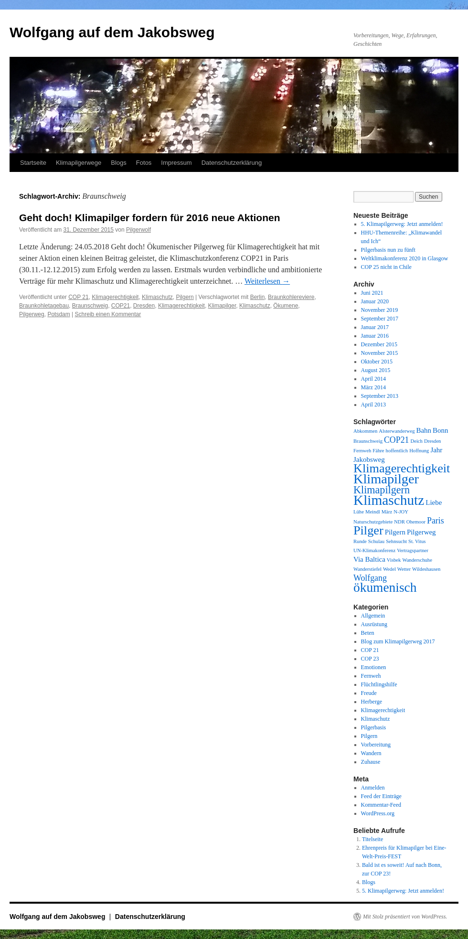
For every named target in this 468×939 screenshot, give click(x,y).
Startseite (33, 162)
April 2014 (373, 378)
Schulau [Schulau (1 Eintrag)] (376, 541)
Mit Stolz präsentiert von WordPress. (405, 916)
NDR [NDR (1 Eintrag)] (399, 521)
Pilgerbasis (373, 727)
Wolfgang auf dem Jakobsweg (112, 32)
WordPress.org (377, 813)
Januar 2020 (375, 301)
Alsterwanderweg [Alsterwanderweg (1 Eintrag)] (397, 431)
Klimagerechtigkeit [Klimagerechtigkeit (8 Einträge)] (401, 468)
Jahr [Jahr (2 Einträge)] (436, 450)
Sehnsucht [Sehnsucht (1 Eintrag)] (396, 541)
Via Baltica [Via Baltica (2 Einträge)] (369, 559)
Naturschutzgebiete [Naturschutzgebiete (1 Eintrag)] (373, 521)
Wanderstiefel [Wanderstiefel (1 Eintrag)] (367, 569)
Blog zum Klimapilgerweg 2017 (398, 641)
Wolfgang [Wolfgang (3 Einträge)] (370, 578)
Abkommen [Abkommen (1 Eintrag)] (365, 431)
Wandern (371, 753)
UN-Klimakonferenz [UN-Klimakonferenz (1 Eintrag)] (374, 550)
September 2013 (379, 396)
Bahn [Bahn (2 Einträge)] (423, 430)
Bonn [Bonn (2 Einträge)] (440, 430)
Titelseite (372, 839)
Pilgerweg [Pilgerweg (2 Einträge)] (421, 532)
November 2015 (379, 353)
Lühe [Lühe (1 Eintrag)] (358, 511)
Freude (369, 693)
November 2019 (379, 310)
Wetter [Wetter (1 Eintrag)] (404, 569)
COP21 (120, 305)
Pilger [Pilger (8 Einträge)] (368, 530)
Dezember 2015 (379, 344)
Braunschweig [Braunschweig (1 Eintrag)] (368, 441)
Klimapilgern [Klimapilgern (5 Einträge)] (381, 490)
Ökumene (285, 305)
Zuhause (371, 761)
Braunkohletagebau (44, 305)
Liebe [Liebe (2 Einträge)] (433, 502)
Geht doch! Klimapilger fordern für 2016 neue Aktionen (149, 217)
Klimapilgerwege (78, 162)
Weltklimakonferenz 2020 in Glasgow (404, 258)
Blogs (119, 162)
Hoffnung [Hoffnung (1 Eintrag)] (419, 450)
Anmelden (373, 787)
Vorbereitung (376, 744)
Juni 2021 (372, 292)
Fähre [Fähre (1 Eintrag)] (378, 450)
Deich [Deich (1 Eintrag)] (416, 441)
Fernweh (371, 675)
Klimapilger (222, 305)
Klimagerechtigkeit (115, 297)
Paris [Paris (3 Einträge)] (435, 520)
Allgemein (373, 615)
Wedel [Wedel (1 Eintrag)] (389, 569)
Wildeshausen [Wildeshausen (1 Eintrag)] (426, 569)
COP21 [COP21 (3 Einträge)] (396, 440)
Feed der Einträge (381, 796)
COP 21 (78, 297)
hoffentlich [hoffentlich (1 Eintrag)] (397, 450)
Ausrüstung (374, 624)
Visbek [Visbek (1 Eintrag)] (394, 560)
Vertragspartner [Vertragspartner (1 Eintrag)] (412, 550)
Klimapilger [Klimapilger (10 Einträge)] (386, 478)
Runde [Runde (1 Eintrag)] (360, 541)
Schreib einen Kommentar (108, 314)
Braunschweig (90, 305)
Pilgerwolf (138, 229)
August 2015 (376, 370)
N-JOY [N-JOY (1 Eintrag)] (401, 511)
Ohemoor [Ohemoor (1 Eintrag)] (415, 521)
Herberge (371, 701)
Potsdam (58, 314)
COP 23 (370, 658)
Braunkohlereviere (291, 297)
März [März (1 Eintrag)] (387, 511)
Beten (367, 633)
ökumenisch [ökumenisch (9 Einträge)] (384, 587)
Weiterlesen (267, 281)
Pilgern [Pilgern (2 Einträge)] (395, 532)
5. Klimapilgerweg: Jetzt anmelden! (402, 224)
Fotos (144, 162)
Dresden (144, 305)
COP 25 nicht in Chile (386, 267)
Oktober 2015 (377, 361)
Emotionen (373, 667)
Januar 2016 (375, 335)
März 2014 (373, 387)
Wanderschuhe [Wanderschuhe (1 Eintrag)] (417, 560)
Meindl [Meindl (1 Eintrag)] (372, 511)
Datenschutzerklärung (232, 162)
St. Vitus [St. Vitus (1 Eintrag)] (416, 541)
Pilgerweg (31, 314)
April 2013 (373, 404)
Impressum (176, 162)
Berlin (257, 297)
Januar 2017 (375, 327)
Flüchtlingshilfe (379, 684)
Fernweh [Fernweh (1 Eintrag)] (362, 450)
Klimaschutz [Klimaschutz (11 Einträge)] (388, 500)
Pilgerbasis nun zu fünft (388, 249)
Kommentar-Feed (381, 804)
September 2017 (379, 318)
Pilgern (184, 297)
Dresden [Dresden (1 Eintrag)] (432, 441)
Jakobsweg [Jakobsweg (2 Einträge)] (369, 459)
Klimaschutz (157, 297)
